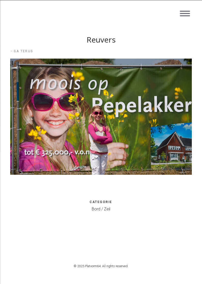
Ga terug (21, 51)
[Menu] (185, 10)
